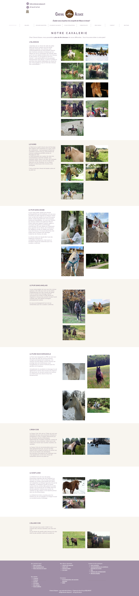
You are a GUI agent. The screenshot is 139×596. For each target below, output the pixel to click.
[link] (27, 11)
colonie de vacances (67, 565)
